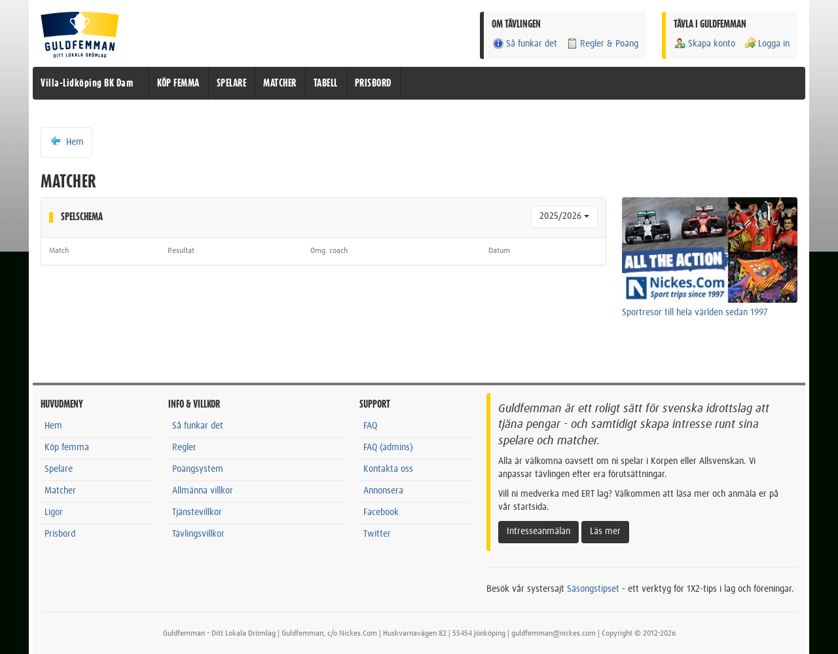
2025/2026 (564, 216)
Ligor (54, 512)
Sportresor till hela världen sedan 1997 (695, 312)
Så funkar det (524, 43)
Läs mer (605, 531)
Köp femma (67, 447)
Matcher (60, 490)
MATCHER (280, 83)
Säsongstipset (593, 589)
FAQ (370, 426)
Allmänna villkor (202, 490)
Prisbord (60, 534)
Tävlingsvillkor (198, 534)
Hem (66, 141)
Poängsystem (197, 469)
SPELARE (232, 83)
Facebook (381, 512)
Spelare (59, 469)
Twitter (377, 534)
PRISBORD (373, 83)
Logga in (767, 43)
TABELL (326, 83)
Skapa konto (704, 43)
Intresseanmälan (538, 531)
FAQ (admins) (388, 447)
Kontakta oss (388, 469)
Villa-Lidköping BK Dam (87, 83)
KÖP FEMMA (178, 83)
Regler (184, 447)
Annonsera (383, 490)
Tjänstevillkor (197, 512)
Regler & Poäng (602, 43)
